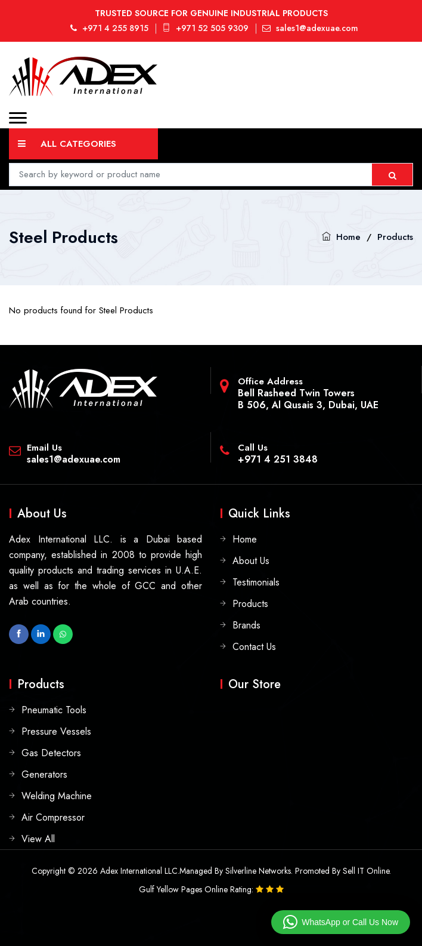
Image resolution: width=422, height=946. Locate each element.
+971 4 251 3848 (278, 459)
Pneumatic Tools (53, 710)
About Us (250, 561)
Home (348, 237)
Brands (246, 625)
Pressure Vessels (56, 731)
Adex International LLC (139, 871)
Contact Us (254, 647)
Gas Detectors (51, 753)
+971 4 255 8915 (109, 28)
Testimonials (256, 582)
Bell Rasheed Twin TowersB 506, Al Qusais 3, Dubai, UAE (308, 399)
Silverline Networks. (259, 871)
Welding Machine (56, 796)
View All (38, 839)
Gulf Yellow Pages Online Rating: (197, 889)
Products (395, 237)
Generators (44, 774)
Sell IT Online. (367, 871)
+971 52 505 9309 (205, 28)
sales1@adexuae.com (310, 28)
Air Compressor (53, 817)
